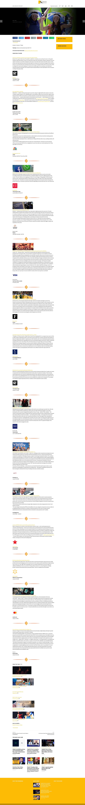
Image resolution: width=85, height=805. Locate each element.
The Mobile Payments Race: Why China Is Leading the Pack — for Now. (26, 334)
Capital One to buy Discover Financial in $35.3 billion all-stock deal (48, 750)
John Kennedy (15, 546)
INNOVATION (15, 356)
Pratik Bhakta (15, 190)
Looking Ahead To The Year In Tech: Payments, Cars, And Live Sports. (25, 299)
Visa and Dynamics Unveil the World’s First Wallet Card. (23, 629)
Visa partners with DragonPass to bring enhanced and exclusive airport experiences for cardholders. (31, 250)
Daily (13, 20)
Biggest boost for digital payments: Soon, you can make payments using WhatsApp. (28, 172)
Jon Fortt (19, 153)
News (15, 20)
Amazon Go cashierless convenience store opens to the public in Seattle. (26, 57)
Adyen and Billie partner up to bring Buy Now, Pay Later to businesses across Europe (19, 751)
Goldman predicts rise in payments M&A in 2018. (22, 209)
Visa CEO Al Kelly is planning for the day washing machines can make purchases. (27, 131)
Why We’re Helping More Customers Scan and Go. (22, 560)
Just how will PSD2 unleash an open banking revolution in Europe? (25, 524)
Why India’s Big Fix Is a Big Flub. (18, 91)
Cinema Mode (69, 23)
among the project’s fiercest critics (42, 98)
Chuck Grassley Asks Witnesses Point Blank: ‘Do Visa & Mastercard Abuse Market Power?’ (33, 768)
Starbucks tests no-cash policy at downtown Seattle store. (23, 369)
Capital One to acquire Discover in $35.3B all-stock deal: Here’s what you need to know (32, 751)
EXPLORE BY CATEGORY (18, 6)
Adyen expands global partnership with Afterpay (48, 767)
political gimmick (25, 99)
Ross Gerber (15, 320)
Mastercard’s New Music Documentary (32, 50)
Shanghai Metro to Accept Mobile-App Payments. (22, 407)
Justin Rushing (15, 576)
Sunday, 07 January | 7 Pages (18, 724)
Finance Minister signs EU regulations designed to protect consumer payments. (27, 495)
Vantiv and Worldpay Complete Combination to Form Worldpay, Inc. (25, 451)
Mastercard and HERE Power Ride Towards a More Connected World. (26, 595)
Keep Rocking (15, 42)
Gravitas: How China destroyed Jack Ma (17, 767)
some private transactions (25, 102)
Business (14, 747)
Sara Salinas (15, 153)
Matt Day (14, 77)
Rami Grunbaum (16, 387)
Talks (37, 747)
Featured (34, 747)
